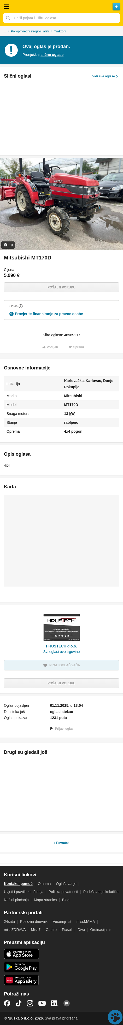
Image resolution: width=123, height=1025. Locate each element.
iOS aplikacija (21, 954)
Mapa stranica (45, 900)
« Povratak (61, 843)
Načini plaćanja (16, 900)
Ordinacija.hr (100, 930)
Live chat (115, 1017)
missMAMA (86, 921)
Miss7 (35, 930)
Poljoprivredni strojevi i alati (30, 31)
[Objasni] (20, 306)
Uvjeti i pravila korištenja (23, 892)
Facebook (7, 1003)
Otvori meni (6, 6)
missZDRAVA (15, 930)
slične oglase (51, 55)
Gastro (51, 930)
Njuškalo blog (66, 1003)
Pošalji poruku (61, 287)
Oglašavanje (66, 884)
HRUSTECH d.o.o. (61, 646)
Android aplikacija (21, 967)
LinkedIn (54, 1003)
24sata (9, 921)
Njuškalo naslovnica (61, 7)
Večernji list (62, 921)
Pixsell (67, 930)
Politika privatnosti (63, 892)
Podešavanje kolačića (101, 892)
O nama (44, 884)
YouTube (42, 1003)
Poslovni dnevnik (34, 921)
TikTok (18, 1003)
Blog (65, 900)
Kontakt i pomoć (18, 884)
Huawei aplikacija (21, 980)
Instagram (30, 1003)
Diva (81, 930)
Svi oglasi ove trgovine (61, 652)
